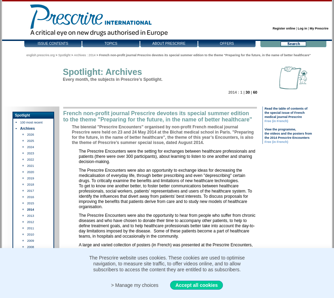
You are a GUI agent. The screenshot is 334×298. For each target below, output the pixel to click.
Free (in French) (276, 121)
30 (247, 92)
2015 (30, 203)
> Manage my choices (135, 285)
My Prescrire (319, 28)
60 (255, 92)
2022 (30, 159)
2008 (30, 247)
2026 (30, 134)
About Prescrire (168, 43)
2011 (30, 228)
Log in (302, 28)
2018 (30, 184)
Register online (284, 28)
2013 (30, 216)
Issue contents (53, 43)
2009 (30, 240)
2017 (30, 191)
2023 (30, 153)
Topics (111, 43)
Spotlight (64, 55)
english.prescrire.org (40, 55)
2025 (30, 141)
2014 (30, 209)
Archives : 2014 (84, 55)
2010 (30, 234)
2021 (30, 166)
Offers (227, 43)
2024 (30, 147)
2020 (30, 172)
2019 (30, 178)
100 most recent (31, 122)
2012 (30, 222)
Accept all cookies (196, 285)
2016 (30, 197)
